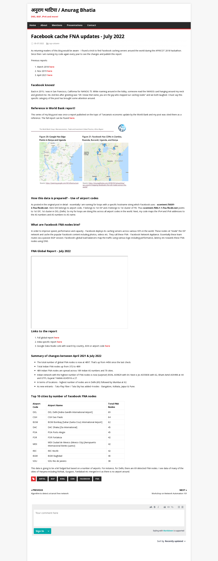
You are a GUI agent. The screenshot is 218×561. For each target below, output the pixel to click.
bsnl (62, 479)
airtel (42, 479)
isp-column (54, 43)
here (51, 66)
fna (97, 479)
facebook (85, 479)
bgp (53, 479)
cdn (72, 479)
